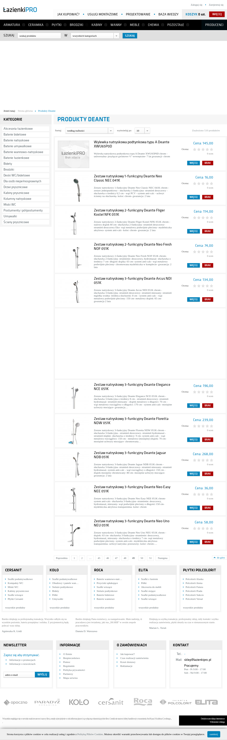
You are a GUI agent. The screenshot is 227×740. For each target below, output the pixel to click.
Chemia (153, 25)
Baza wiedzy (168, 14)
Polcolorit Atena (194, 583)
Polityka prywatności (74, 670)
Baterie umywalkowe (18, 146)
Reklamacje (126, 666)
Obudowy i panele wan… (65, 583)
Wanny (116, 25)
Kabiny (97, 25)
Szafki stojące (148, 591)
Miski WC (10, 204)
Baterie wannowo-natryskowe (23, 152)
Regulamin (68, 666)
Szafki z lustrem (149, 579)
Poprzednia (61, 558)
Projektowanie (138, 14)
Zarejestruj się (216, 4)
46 (107, 558)
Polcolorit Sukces (195, 594)
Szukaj (9, 35)
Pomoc (66, 662)
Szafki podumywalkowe (20, 579)
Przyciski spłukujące (107, 583)
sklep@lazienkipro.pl (197, 659)
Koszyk (192, 14)
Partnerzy (68, 673)
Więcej (194, 162)
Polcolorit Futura (194, 587)
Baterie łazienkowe (16, 158)
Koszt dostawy (127, 662)
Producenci (214, 25)
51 (150, 558)
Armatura (12, 25)
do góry (221, 557)
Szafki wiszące (15, 594)
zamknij (214, 734)
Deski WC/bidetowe (17, 175)
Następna (162, 558)
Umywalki (10, 216)
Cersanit (13, 570)
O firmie (67, 654)
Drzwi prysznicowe (16, 187)
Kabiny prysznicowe (16, 193)
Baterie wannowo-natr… (109, 579)
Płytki (57, 25)
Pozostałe (175, 25)
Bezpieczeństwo (71, 658)
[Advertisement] (111, 74)
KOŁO (54, 570)
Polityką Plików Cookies (90, 734)
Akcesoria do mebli (151, 587)
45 (99, 558)
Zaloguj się (196, 4)
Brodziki (76, 25)
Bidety (8, 163)
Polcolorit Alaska (194, 579)
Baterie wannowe (106, 598)
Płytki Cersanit (15, 598)
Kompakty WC (15, 583)
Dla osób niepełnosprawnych (22, 181)
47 (116, 558)
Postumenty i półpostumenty (23, 210)
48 (125, 558)
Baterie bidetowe (15, 134)
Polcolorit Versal (194, 598)
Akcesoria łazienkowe (18, 128)
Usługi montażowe (103, 14)
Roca (98, 570)
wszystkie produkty (15, 607)
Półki (55, 594)
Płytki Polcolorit (199, 570)
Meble (135, 25)
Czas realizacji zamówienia (134, 658)
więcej (217, 14)
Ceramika (36, 25)
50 (141, 558)
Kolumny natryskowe (17, 198)
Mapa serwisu (70, 677)
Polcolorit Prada (194, 591)
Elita (143, 570)
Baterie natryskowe (16, 140)
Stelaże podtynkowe (62, 587)
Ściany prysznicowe (16, 222)
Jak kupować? (69, 14)
